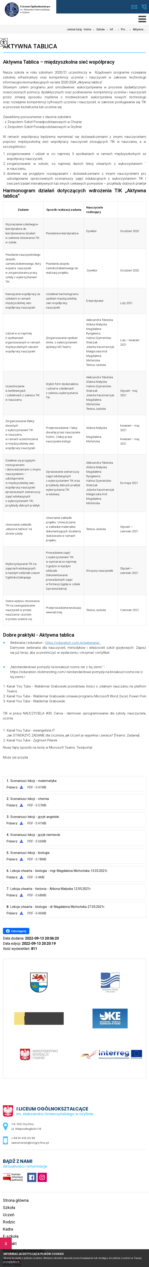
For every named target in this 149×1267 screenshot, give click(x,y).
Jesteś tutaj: (75, 29)
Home (87, 29)
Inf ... (110, 29)
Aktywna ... (137, 29)
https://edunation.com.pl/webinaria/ (73, 643)
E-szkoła (10, 1236)
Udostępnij (16, 931)
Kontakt (10, 1243)
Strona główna (16, 1200)
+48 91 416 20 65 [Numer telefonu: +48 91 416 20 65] (23, 1138)
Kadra (8, 1229)
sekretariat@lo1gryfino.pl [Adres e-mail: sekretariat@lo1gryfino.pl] (30, 1143)
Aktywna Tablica (30, 46)
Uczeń (8, 1214)
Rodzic (9, 1222)
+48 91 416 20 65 (144, 6)
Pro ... (122, 29)
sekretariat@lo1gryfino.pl (134, 7)
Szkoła (98, 29)
